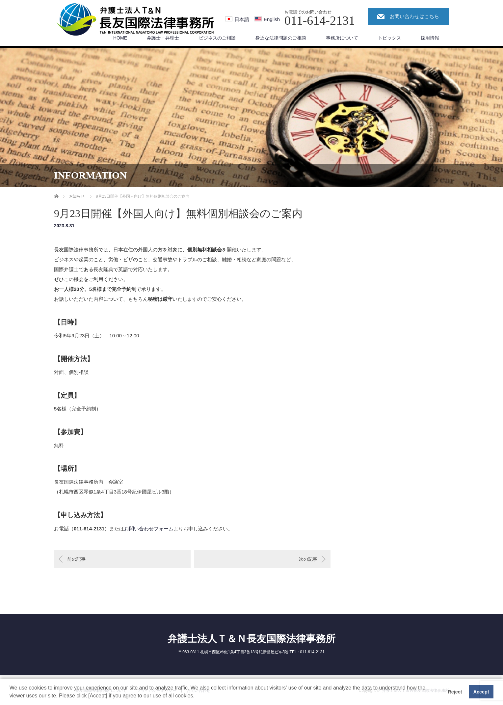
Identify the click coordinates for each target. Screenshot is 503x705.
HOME (120, 38)
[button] (197, 696)
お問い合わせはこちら (414, 16)
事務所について (342, 38)
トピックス (389, 38)
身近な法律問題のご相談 (280, 38)
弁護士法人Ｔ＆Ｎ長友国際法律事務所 (251, 638)
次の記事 (308, 559)
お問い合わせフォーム (148, 528)
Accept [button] (481, 691)
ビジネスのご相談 (217, 38)
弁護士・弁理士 (163, 38)
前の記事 (76, 559)
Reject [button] (455, 691)
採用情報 (430, 38)
